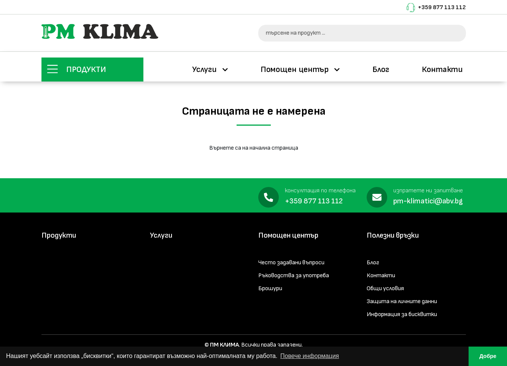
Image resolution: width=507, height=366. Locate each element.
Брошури (270, 288)
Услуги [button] (205, 69)
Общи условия (385, 288)
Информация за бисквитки (402, 314)
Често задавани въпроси (291, 262)
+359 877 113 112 (442, 7)
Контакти (442, 69)
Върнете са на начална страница (253, 148)
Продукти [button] (86, 69)
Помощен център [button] (296, 69)
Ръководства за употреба (293, 275)
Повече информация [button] (309, 356)
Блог (380, 69)
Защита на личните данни (402, 301)
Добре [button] (487, 356)
